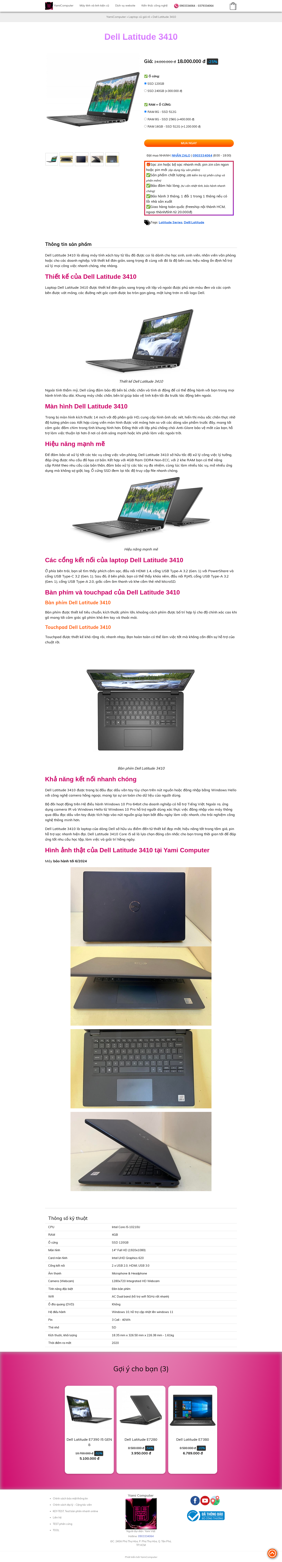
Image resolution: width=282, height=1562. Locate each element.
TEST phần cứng (62, 1523)
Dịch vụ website (125, 5)
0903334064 (187, 5)
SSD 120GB (155, 83)
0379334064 (205, 5)
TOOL (56, 1530)
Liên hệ (57, 1517)
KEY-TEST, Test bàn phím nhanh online (75, 1511)
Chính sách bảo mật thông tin (70, 1498)
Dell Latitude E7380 (192, 1439)
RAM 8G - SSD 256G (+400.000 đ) (170, 119)
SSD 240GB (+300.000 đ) (164, 91)
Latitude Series (171, 222)
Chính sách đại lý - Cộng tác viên (72, 1504)
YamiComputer (63, 5)
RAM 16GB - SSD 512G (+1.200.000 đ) (174, 126)
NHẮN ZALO (181, 155)
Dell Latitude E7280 (141, 1439)
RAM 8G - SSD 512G (161, 112)
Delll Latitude (194, 222)
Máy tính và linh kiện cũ (94, 5)
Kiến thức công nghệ (155, 5)
